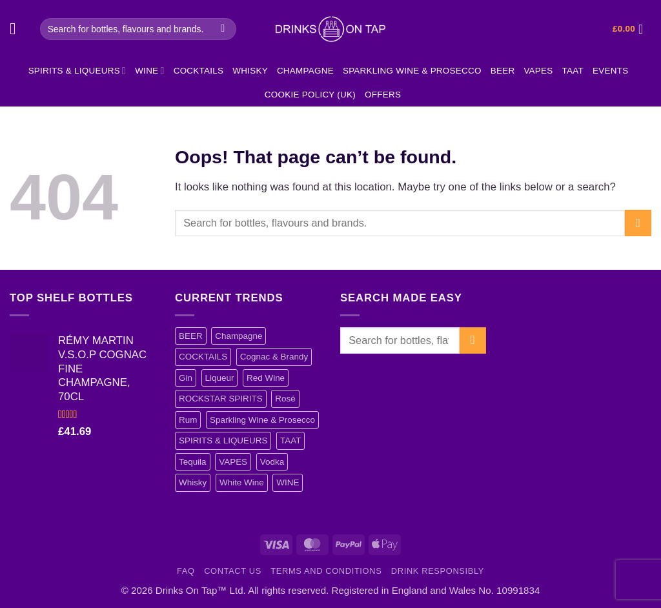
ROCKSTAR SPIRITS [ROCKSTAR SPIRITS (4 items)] (221, 398)
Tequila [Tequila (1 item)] (193, 462)
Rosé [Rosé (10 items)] (285, 398)
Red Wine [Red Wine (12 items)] (266, 378)
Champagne (305, 71)
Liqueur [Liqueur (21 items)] (219, 378)
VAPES (538, 71)
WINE (149, 71)
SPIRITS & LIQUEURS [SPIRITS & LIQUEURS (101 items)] (223, 440)
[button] (18, 29)
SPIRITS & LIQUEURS (77, 71)
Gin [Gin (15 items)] (185, 378)
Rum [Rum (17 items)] (188, 420)
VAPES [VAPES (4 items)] (233, 462)
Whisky (250, 71)
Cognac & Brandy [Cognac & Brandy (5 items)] (274, 356)
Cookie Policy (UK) (310, 94)
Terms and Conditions (325, 571)
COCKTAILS (199, 71)
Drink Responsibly (437, 571)
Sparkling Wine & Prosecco (412, 71)
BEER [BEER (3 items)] (191, 336)
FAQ (186, 571)
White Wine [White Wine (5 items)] (241, 482)
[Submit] (223, 28)
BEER (503, 71)
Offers (383, 94)
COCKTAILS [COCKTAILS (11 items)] (203, 356)
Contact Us (232, 571)
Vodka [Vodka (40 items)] (272, 462)
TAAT (573, 71)
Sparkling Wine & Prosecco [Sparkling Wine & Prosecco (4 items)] (262, 420)
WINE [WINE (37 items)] (287, 482)
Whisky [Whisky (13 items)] (193, 482)
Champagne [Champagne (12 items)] (238, 336)
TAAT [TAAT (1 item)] (290, 440)
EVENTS (610, 71)
